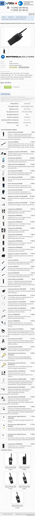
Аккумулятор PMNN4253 (15, 215)
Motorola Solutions (13, 63)
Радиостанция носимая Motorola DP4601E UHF (24, 486)
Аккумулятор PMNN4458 (15, 234)
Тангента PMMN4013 (14, 321)
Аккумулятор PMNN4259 (15, 247)
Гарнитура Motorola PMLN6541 (17, 302)
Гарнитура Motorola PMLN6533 (17, 295)
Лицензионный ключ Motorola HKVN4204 (17, 354)
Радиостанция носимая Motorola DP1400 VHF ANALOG (14, 19)
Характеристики (5, 94)
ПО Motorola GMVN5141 (15, 158)
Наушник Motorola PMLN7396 (16, 406)
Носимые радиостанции (21, 17)
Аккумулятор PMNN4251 (15, 209)
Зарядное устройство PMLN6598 (17, 196)
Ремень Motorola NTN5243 (15, 329)
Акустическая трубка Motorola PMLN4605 (17, 417)
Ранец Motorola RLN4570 (15, 338)
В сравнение (16, 87)
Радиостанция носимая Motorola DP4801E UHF (10, 467)
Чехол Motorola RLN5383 (15, 177)
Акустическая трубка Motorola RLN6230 (17, 425)
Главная (3, 17)
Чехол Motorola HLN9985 (15, 171)
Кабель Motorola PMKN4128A (16, 164)
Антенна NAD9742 (13, 260)
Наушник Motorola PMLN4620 (16, 387)
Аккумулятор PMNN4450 (15, 444)
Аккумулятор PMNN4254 (15, 222)
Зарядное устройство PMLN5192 (17, 151)
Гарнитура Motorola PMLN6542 (17, 308)
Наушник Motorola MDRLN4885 (17, 379)
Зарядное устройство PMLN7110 (17, 253)
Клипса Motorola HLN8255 (15, 279)
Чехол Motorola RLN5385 (15, 190)
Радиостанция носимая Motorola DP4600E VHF (17, 506)
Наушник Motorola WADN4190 (16, 397)
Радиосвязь (10, 17)
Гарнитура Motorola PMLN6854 (17, 289)
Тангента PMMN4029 (14, 314)
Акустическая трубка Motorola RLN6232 (17, 435)
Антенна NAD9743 (13, 266)
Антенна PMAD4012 (14, 273)
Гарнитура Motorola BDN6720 (16, 371)
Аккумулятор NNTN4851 (15, 228)
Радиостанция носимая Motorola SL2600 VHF (24, 467)
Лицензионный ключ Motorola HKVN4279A (17, 363)
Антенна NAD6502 (13, 142)
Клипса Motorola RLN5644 (15, 132)
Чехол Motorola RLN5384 (15, 183)
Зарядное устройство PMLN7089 (17, 202)
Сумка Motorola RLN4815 (15, 347)
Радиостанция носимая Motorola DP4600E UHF (10, 486)
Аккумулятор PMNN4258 (15, 241)
